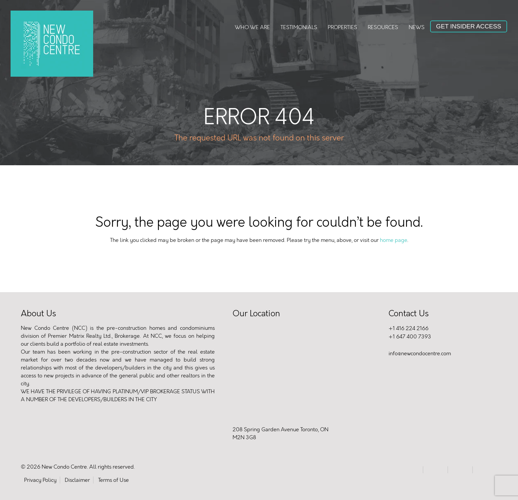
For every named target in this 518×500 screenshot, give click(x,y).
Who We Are (252, 27)
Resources (383, 27)
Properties (342, 27)
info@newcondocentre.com (419, 353)
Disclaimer (77, 480)
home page (393, 240)
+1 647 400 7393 (409, 336)
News (417, 27)
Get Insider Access (468, 26)
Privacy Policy (40, 480)
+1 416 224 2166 (408, 328)
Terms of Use (113, 480)
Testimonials (298, 27)
